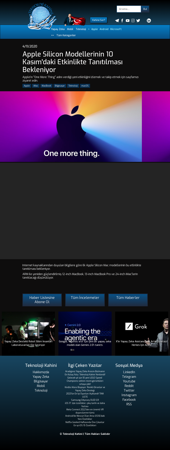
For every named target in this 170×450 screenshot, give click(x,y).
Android (104, 29)
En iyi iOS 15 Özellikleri (85, 425)
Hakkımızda (41, 372)
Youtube (129, 381)
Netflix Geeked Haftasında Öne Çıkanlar (84, 422)
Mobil (70, 29)
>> (52, 35)
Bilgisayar (60, 85)
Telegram (129, 377)
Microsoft (116, 29)
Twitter (129, 390)
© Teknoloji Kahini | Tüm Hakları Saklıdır (85, 434)
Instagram (129, 395)
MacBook (46, 85)
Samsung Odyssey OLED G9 (85, 400)
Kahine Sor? (98, 20)
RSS (129, 404)
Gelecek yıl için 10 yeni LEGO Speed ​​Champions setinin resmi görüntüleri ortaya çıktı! (85, 381)
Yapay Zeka (58, 29)
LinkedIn (129, 372)
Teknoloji (81, 29)
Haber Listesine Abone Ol (42, 299)
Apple (94, 29)
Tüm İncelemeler (85, 297)
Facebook (129, 400)
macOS (85, 85)
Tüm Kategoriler (66, 35)
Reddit (129, 386)
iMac (35, 85)
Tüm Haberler (128, 297)
